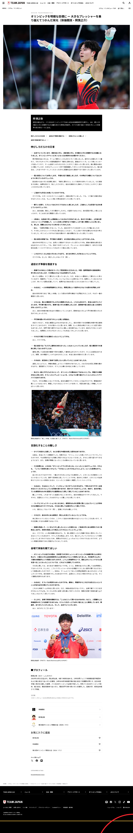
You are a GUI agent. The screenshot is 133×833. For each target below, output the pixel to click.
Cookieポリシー (56, 807)
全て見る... (121, 8)
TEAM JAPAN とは (12, 792)
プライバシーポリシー (44, 807)
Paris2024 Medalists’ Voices (37, 774)
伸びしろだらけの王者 (38, 136)
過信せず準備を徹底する (56, 136)
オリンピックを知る (77, 3)
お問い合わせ (17, 807)
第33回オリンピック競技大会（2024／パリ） (48, 750)
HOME (4, 784)
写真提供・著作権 (68, 807)
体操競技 (35, 744)
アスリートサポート (62, 3)
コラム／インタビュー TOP (107, 8)
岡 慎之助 (36, 738)
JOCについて (89, 3)
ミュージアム (110, 807)
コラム (10, 784)
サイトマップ (32, 807)
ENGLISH (127, 807)
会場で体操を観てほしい (38, 140)
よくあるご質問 (7, 807)
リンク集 (25, 807)
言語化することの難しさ (76, 136)
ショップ (118, 807)
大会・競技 (55, 792)
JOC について (119, 792)
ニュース (43, 3)
